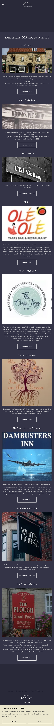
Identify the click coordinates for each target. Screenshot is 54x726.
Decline (14, 721)
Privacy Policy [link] (27, 702)
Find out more (27, 92)
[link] (27, 4)
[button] (5, 4)
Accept (40, 721)
